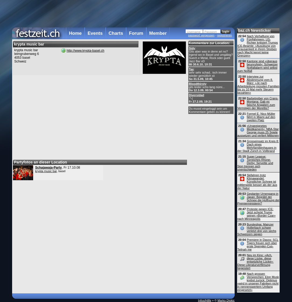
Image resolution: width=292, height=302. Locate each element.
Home (75, 33)
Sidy (192, 48)
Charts (116, 33)
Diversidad (196, 95)
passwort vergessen (201, 35)
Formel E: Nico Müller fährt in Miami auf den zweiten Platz (261, 117)
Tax (191, 69)
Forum (136, 33)
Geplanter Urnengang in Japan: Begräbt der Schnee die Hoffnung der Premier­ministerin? (258, 198)
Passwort (210, 31)
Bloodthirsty (197, 83)
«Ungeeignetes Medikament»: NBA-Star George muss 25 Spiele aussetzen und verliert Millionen (258, 130)
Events (95, 33)
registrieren (224, 35)
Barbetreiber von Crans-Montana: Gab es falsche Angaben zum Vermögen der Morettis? (257, 103)
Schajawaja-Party (48, 167)
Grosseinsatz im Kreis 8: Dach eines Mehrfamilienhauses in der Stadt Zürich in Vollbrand (258, 146)
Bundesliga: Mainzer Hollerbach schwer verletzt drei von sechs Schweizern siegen (256, 229)
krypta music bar (46, 171)
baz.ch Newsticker (254, 30)
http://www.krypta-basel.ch (85, 51)
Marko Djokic (226, 300)
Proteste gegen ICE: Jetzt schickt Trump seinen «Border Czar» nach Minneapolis (256, 213)
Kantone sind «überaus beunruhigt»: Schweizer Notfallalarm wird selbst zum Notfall (257, 66)
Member (158, 33)
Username (194, 31)
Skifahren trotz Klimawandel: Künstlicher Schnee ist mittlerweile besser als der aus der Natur (257, 181)
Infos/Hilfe (204, 300)
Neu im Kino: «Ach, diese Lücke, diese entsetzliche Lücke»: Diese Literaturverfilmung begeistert (255, 262)
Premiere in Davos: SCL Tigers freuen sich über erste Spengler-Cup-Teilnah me (258, 244)
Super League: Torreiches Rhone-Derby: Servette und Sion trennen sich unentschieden (255, 163)
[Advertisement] (123, 13)
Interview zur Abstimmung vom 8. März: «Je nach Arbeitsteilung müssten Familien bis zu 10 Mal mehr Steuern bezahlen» (258, 84)
